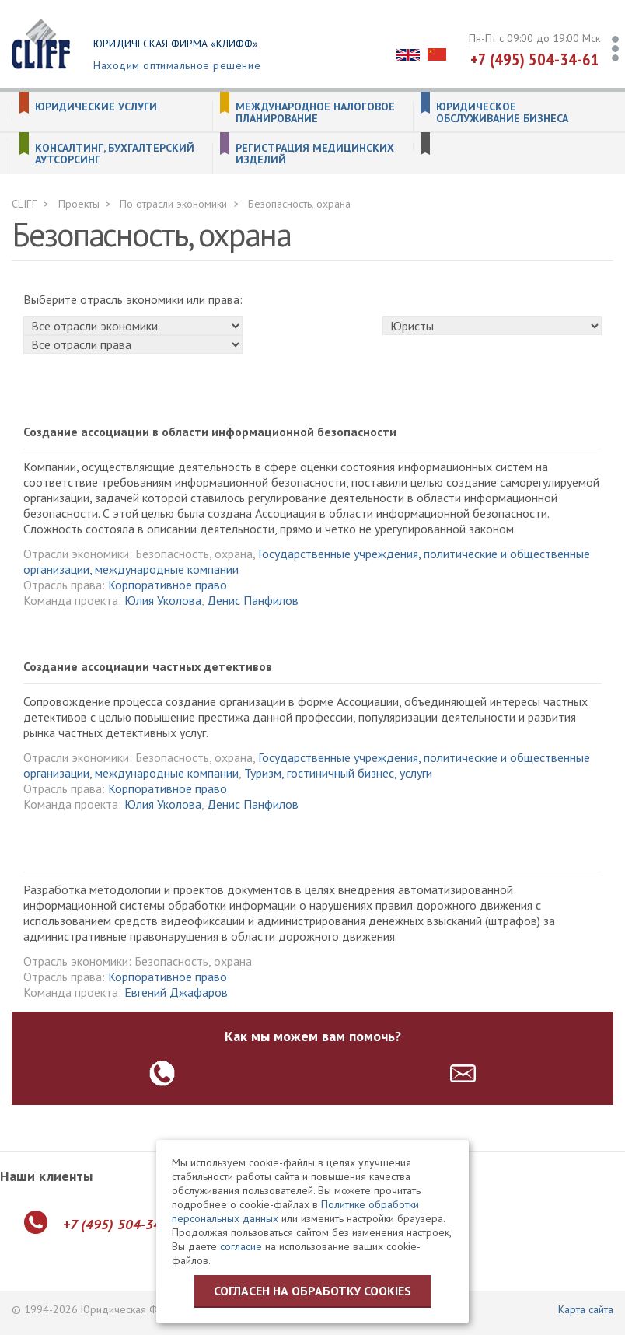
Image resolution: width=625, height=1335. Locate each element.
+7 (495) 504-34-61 (534, 59)
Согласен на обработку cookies (312, 1290)
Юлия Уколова (162, 600)
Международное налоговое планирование (315, 112)
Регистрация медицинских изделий (315, 154)
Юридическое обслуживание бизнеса (502, 112)
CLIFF (24, 204)
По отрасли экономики (173, 204)
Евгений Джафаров (176, 992)
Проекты (79, 204)
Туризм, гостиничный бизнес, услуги (338, 773)
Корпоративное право (167, 584)
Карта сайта (585, 1309)
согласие (241, 1246)
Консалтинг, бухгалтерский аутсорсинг (114, 154)
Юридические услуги (96, 107)
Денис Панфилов (253, 600)
